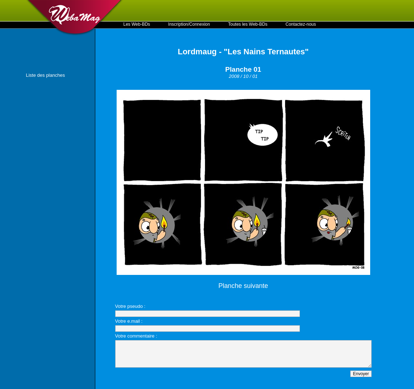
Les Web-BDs (137, 24)
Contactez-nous (300, 24)
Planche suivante (243, 285)
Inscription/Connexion (189, 24)
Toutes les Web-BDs (248, 24)
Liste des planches (45, 75)
